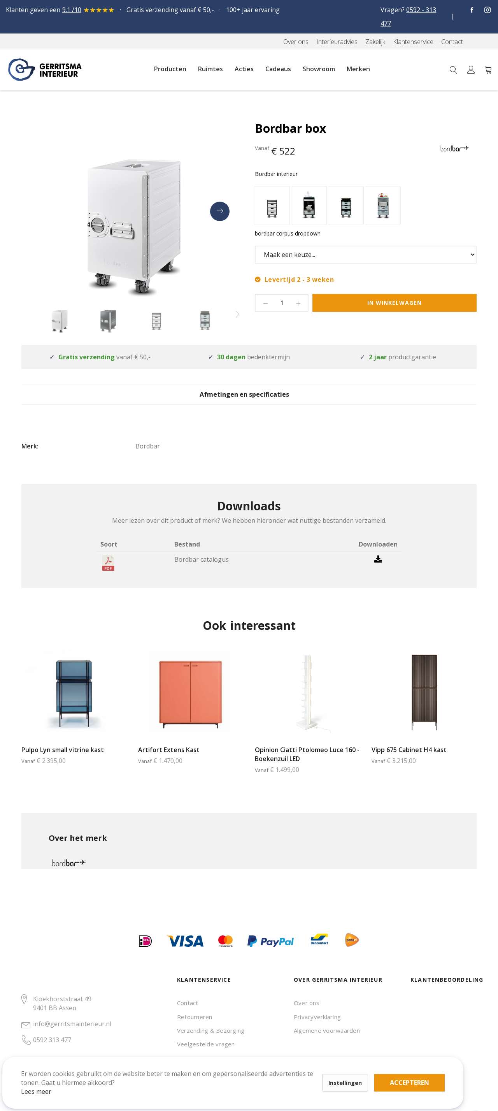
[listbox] (366, 206)
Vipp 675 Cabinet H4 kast (409, 761)
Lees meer (46, 1081)
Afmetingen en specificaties (249, 400)
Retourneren (194, 1017)
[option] (272, 205)
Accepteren (269, 1068)
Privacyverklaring (317, 1017)
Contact (187, 1003)
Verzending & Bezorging (210, 1030)
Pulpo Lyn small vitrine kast (62, 761)
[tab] (249, 400)
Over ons (306, 1003)
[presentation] (220, 211)
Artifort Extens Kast (169, 761)
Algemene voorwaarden (327, 1030)
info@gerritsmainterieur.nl (72, 1024)
